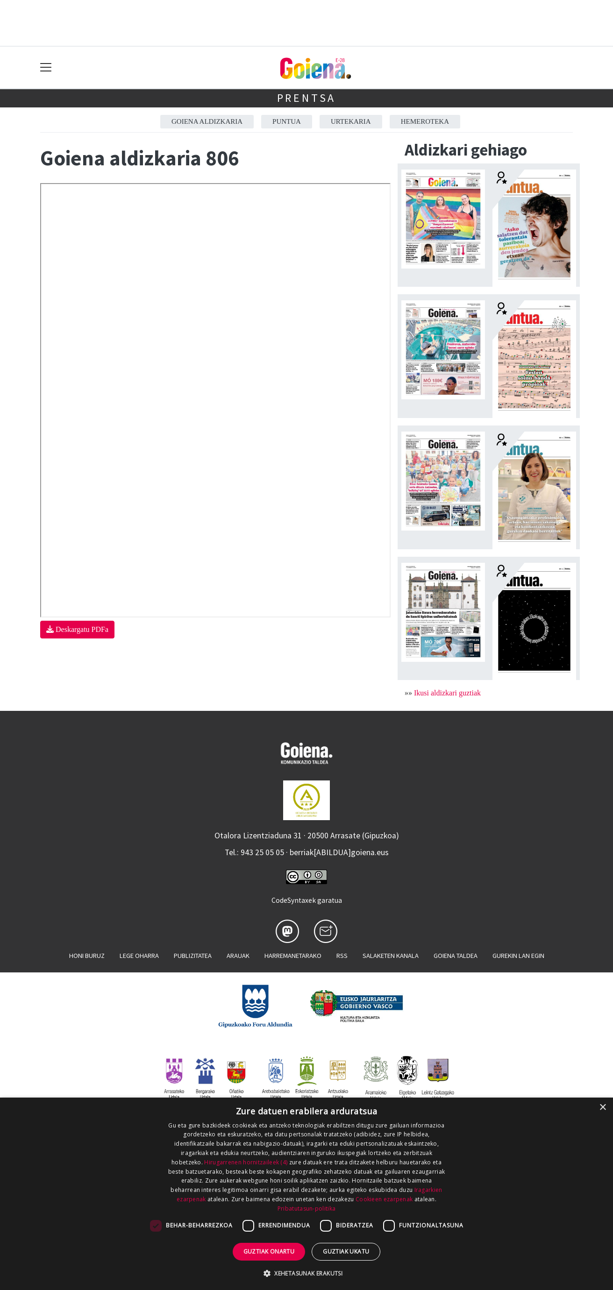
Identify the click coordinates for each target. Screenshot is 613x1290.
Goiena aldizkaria (206, 121)
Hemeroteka (425, 121)
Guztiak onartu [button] (269, 1251)
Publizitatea (193, 955)
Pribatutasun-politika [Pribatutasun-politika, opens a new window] (306, 1208)
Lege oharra (139, 955)
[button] (306, 1273)
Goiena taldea (456, 955)
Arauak (238, 955)
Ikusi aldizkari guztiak (447, 693)
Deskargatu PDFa (77, 629)
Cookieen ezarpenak (384, 1199)
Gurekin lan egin (518, 955)
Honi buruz (87, 955)
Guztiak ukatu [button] (346, 1251)
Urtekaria (351, 121)
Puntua (286, 121)
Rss (342, 955)
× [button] (602, 1107)
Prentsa (306, 98)
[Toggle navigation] (46, 67)
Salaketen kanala (391, 955)
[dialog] (306, 1194)
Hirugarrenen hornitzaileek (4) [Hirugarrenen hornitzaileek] (245, 1162)
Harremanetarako (292, 955)
